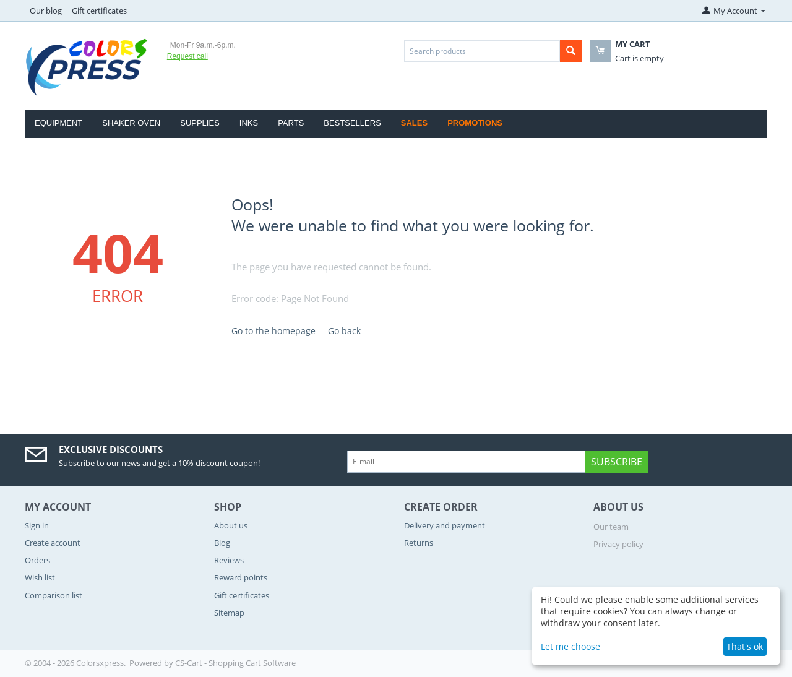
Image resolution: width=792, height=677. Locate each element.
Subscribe (616, 461)
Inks (248, 122)
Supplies (200, 122)
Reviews (229, 560)
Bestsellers (352, 122)
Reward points (240, 577)
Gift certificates (99, 10)
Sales (414, 122)
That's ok (744, 646)
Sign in (37, 525)
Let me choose (570, 646)
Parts (291, 122)
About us (231, 525)
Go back (344, 331)
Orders (37, 560)
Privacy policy (618, 544)
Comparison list (53, 595)
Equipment (58, 122)
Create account (52, 542)
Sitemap (229, 612)
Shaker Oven (131, 122)
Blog (222, 542)
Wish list (40, 577)
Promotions (474, 122)
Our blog (46, 10)
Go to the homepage (273, 331)
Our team (611, 526)
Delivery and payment (444, 525)
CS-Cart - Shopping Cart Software (235, 662)
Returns (418, 542)
